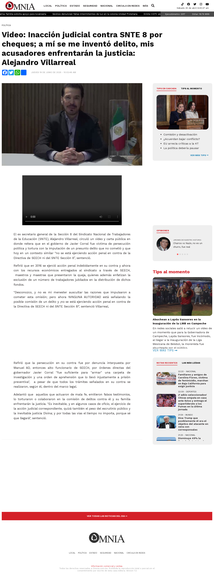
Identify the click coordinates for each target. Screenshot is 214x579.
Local (48, 5)
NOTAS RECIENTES (167, 363)
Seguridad (90, 5)
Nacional (106, 5)
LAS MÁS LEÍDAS (191, 363)
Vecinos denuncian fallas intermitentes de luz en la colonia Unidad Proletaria (102, 14)
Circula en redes (128, 5)
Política (61, 5)
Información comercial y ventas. (107, 566)
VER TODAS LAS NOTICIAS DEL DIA (107, 516)
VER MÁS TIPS (199, 155)
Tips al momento (191, 88)
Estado (75, 5)
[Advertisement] (72, 333)
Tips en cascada (166, 88)
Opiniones (163, 230)
